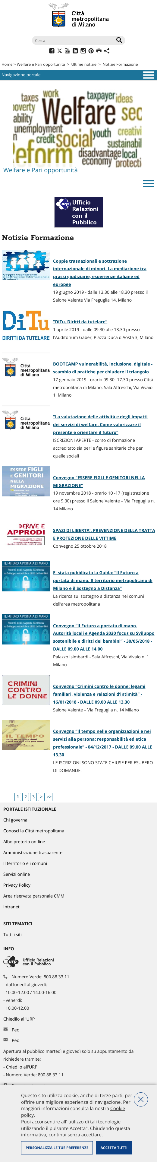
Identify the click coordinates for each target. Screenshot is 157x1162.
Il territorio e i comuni (25, 863)
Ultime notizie (83, 64)
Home (7, 64)
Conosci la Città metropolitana (33, 831)
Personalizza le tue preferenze (57, 1147)
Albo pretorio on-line (24, 842)
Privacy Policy (16, 885)
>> (49, 797)
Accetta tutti (113, 1147)
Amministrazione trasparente (32, 853)
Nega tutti (141, 1099)
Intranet (11, 907)
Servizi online (16, 874)
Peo (15, 1040)
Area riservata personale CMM (33, 896)
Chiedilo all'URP (19, 1019)
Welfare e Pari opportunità (41, 64)
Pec (15, 1030)
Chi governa (15, 820)
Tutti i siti (12, 935)
